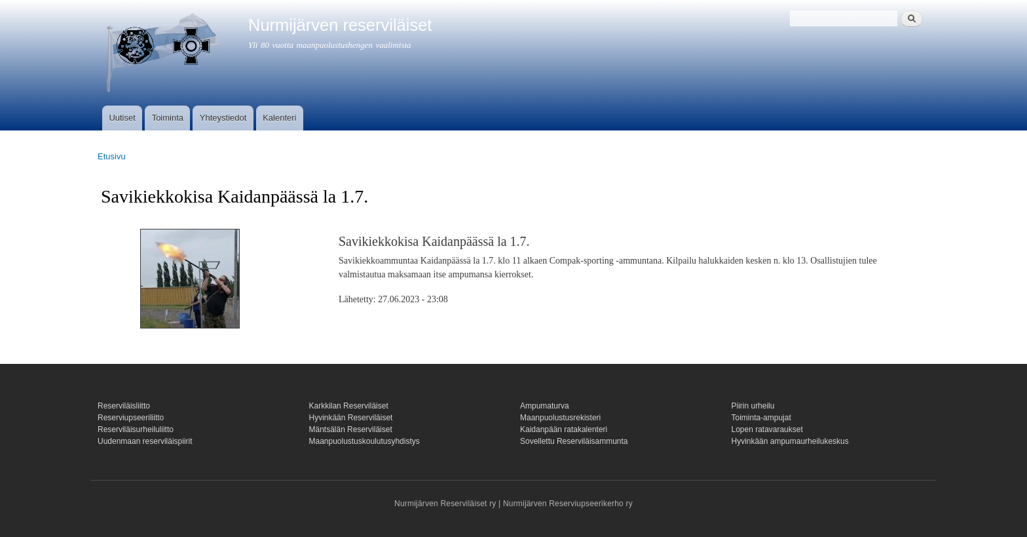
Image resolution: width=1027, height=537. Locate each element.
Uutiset (122, 118)
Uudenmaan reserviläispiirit (145, 441)
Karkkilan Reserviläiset (348, 405)
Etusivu (112, 156)
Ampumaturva (544, 405)
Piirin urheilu (753, 405)
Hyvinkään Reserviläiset (351, 417)
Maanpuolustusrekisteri (560, 417)
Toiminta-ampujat (761, 417)
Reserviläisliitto (124, 405)
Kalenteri (279, 118)
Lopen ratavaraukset (767, 429)
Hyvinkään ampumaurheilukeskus (790, 441)
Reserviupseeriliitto (131, 417)
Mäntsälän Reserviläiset (350, 429)
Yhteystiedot (223, 118)
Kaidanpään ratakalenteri (563, 429)
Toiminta (167, 118)
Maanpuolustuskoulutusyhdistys (364, 441)
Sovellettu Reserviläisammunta (574, 441)
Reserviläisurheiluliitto (136, 429)
